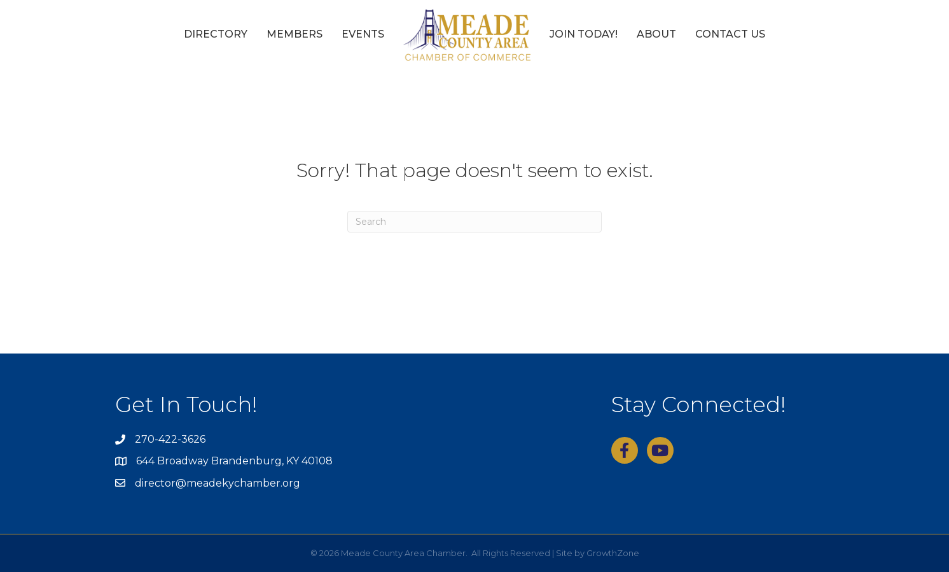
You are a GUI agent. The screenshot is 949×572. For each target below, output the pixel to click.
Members (294, 34)
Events (363, 34)
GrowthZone (612, 553)
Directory (215, 34)
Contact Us (730, 34)
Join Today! (584, 34)
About (656, 34)
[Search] (474, 221)
